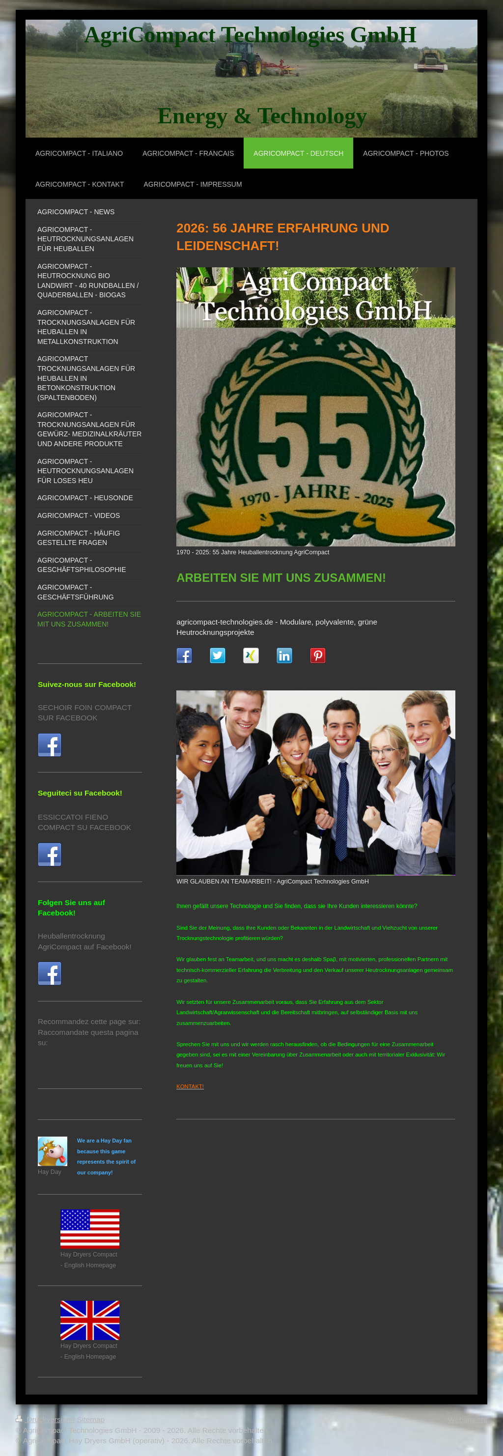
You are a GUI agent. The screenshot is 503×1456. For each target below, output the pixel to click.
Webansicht (467, 1419)
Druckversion (44, 1419)
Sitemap (91, 1419)
